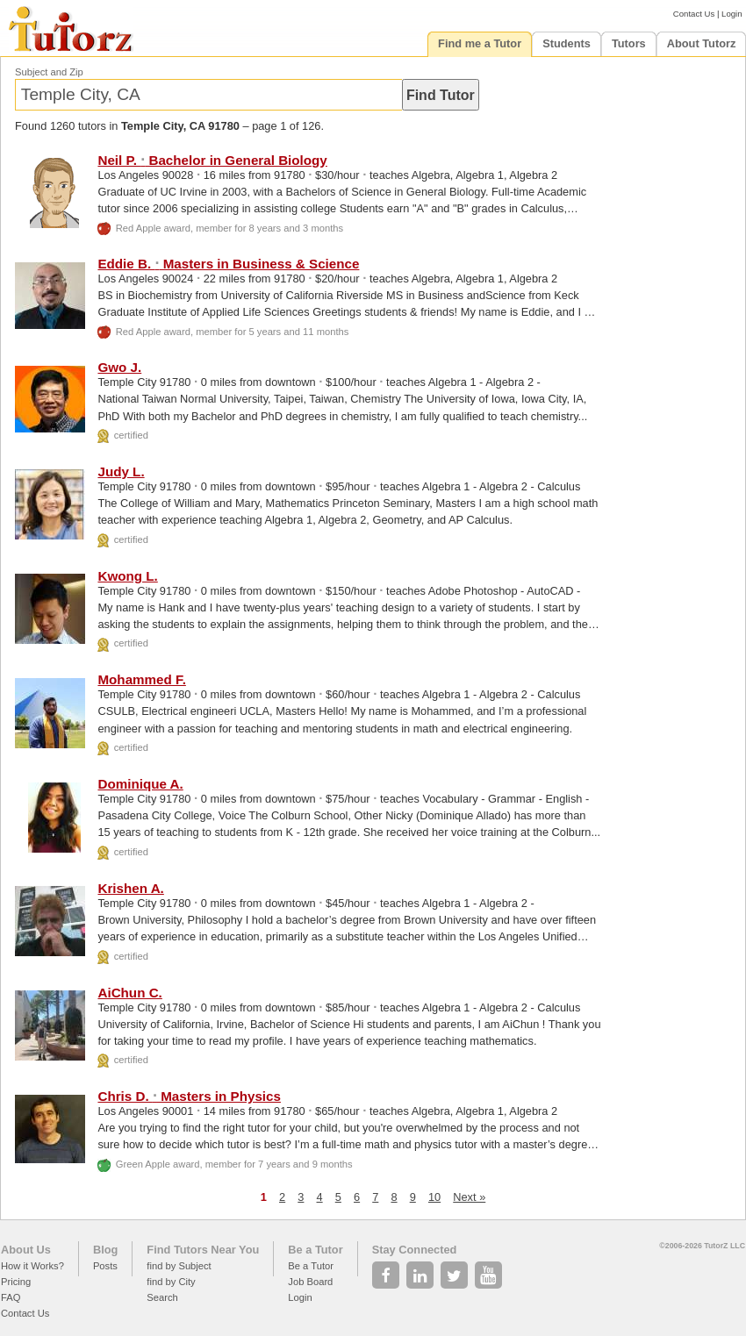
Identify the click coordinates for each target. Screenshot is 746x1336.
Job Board (310, 1281)
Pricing (16, 1281)
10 (434, 1197)
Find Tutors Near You (203, 1249)
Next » (469, 1197)
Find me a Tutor (479, 43)
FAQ (10, 1297)
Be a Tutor (315, 1249)
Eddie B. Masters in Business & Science (228, 263)
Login (731, 13)
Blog (105, 1249)
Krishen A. (130, 888)
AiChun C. (129, 992)
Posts (105, 1266)
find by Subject (179, 1266)
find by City (171, 1281)
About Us (26, 1249)
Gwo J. (119, 367)
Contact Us (693, 13)
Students (566, 43)
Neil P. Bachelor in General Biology (211, 160)
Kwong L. (127, 575)
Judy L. (120, 471)
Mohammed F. (141, 679)
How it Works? (32, 1266)
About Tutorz (701, 43)
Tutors (629, 43)
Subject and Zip (49, 72)
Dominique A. (140, 783)
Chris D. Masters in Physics (189, 1096)
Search (162, 1297)
